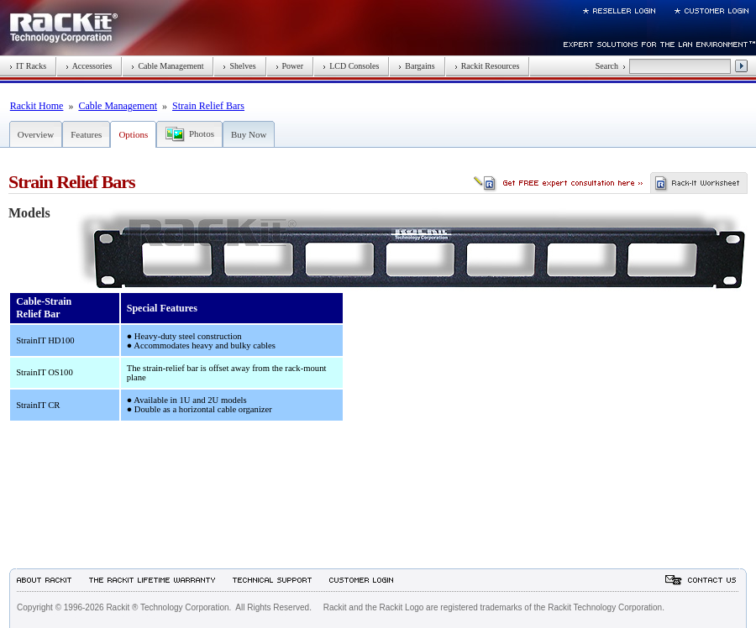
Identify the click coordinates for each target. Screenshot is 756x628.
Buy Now (248, 134)
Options (133, 134)
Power (290, 66)
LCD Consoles (351, 66)
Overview (36, 134)
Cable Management (167, 66)
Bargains (416, 66)
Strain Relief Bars (208, 106)
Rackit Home (37, 106)
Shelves (239, 66)
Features (86, 134)
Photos (201, 133)
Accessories (89, 66)
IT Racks (27, 66)
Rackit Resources (487, 66)
